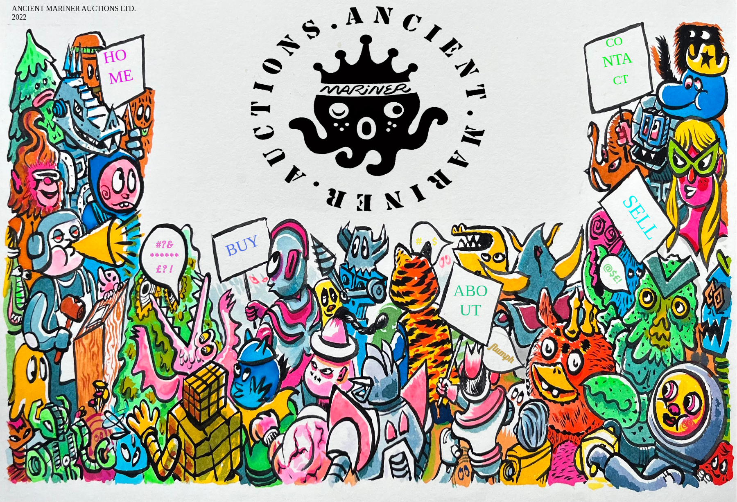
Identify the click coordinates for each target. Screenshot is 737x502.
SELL (641, 216)
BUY (242, 245)
